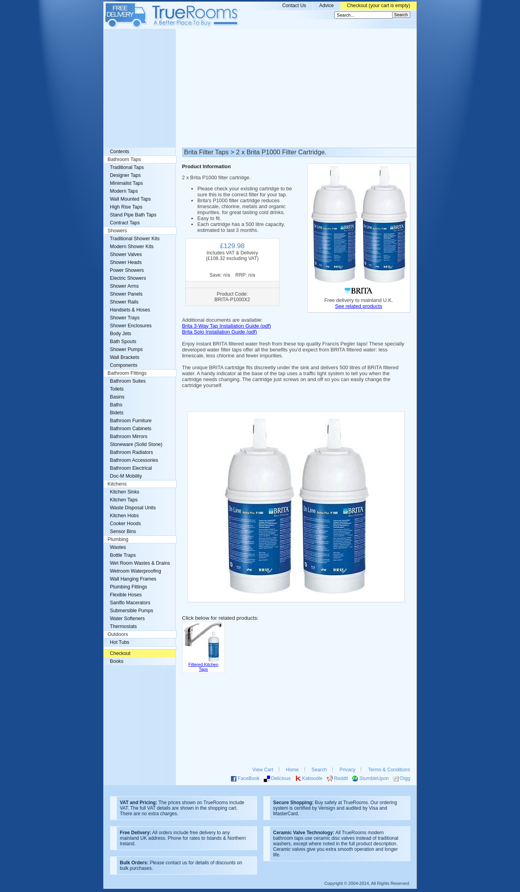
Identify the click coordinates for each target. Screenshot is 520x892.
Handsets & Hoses (130, 310)
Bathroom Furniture (131, 420)
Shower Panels (126, 294)
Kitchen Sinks (124, 492)
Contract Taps (125, 223)
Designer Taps (125, 175)
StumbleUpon (374, 778)
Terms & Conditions (389, 769)
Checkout (120, 653)
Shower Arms (124, 286)
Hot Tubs (120, 642)
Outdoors (118, 634)
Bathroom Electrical (131, 468)
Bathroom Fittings (127, 373)
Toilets (117, 389)
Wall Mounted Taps (130, 199)
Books (117, 661)
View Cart (262, 769)
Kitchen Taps (124, 500)
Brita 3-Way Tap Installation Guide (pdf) (226, 326)
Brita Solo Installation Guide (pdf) (219, 332)
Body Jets (120, 333)
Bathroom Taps (124, 159)
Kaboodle (312, 778)
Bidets (117, 413)
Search (319, 769)
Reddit (341, 778)
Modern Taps (124, 191)
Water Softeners (127, 618)
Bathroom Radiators (131, 452)
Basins (117, 397)
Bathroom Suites (128, 381)
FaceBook (248, 778)
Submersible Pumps (131, 610)
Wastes (118, 547)
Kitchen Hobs (124, 515)
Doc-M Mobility (126, 476)
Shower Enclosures (131, 325)
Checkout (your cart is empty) (378, 5)
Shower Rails (124, 302)
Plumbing (118, 539)
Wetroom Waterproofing (135, 571)
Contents (120, 151)
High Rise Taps (126, 207)
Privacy (347, 769)
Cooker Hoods (125, 523)
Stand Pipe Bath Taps (133, 215)
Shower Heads (126, 262)
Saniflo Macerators (130, 602)
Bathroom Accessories (134, 460)
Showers (117, 230)
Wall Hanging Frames (133, 579)
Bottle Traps (123, 555)
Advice (326, 5)
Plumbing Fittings (128, 587)
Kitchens (117, 484)
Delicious (281, 778)
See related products (358, 306)
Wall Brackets (124, 357)
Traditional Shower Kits (135, 238)
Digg (405, 778)
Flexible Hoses (126, 595)
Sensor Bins (123, 531)
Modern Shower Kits (132, 246)
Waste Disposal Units (133, 508)
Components (123, 365)
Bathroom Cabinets (131, 428)
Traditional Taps (127, 167)
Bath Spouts (123, 341)
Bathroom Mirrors (129, 436)
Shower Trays (125, 318)
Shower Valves (126, 254)
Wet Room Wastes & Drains (140, 563)
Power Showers (127, 270)
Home (292, 769)
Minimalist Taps (126, 183)
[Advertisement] (260, 88)
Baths (116, 405)
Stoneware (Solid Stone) (136, 444)
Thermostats (123, 626)
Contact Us (294, 5)
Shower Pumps (126, 349)
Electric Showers (128, 278)
